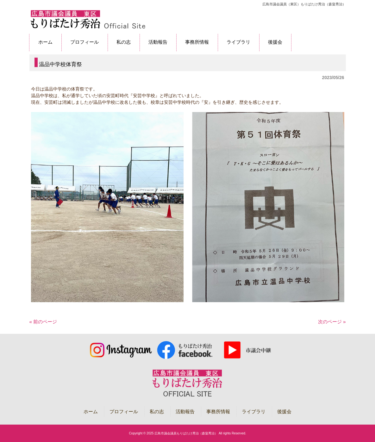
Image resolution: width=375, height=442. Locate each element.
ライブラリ (254, 411)
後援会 (284, 411)
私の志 (157, 411)
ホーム (91, 411)
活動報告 (185, 411)
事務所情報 (218, 411)
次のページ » (332, 321)
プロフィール (123, 411)
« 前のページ (43, 321)
